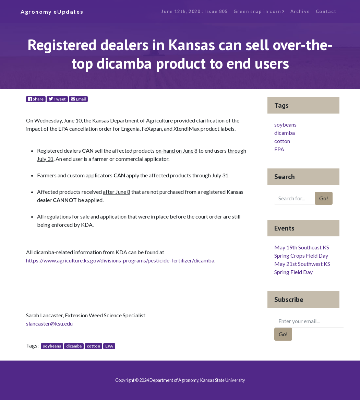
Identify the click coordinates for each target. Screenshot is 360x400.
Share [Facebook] (36, 99)
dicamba (74, 346)
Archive (300, 11)
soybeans (52, 346)
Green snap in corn (259, 11)
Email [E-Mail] (78, 99)
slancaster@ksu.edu (49, 323)
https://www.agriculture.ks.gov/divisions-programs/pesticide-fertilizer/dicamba (120, 260)
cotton (93, 346)
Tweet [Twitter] (57, 99)
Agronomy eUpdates (52, 11)
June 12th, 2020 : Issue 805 (194, 11)
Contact (326, 11)
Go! (323, 198)
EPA (109, 346)
